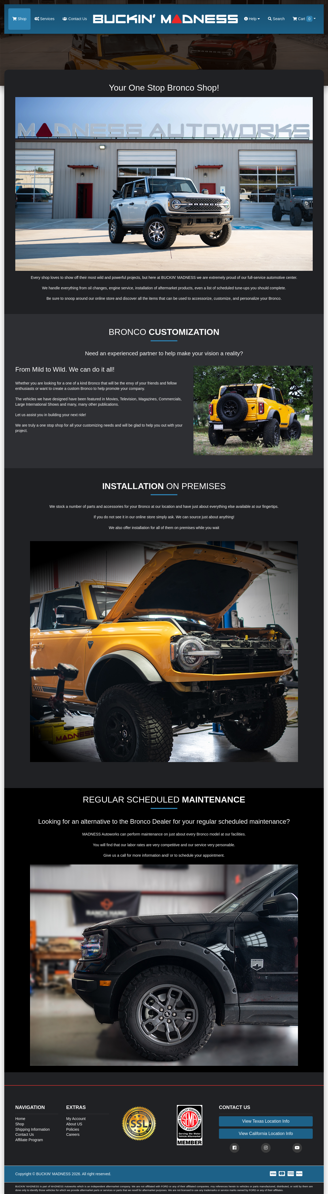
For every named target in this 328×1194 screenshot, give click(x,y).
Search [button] (276, 19)
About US (74, 1124)
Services (45, 19)
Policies (72, 1129)
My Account (75, 1119)
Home (20, 1119)
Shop (19, 19)
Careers (73, 1134)
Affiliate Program (29, 1140)
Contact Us (74, 19)
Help (252, 19)
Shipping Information (32, 1129)
